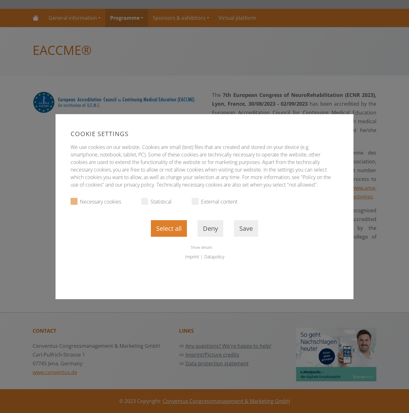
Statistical (156, 201)
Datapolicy (214, 257)
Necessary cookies (96, 201)
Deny (210, 228)
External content (214, 201)
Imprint (192, 257)
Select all (169, 228)
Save (246, 228)
